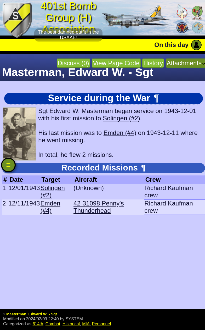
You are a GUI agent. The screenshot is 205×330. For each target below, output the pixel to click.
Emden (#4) (120, 132)
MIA (86, 323)
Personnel (101, 323)
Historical (71, 323)
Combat (52, 323)
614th (38, 323)
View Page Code (116, 63)
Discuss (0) (73, 63)
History (153, 63)
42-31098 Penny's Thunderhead (98, 207)
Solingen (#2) (121, 118)
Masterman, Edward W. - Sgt (31, 314)
